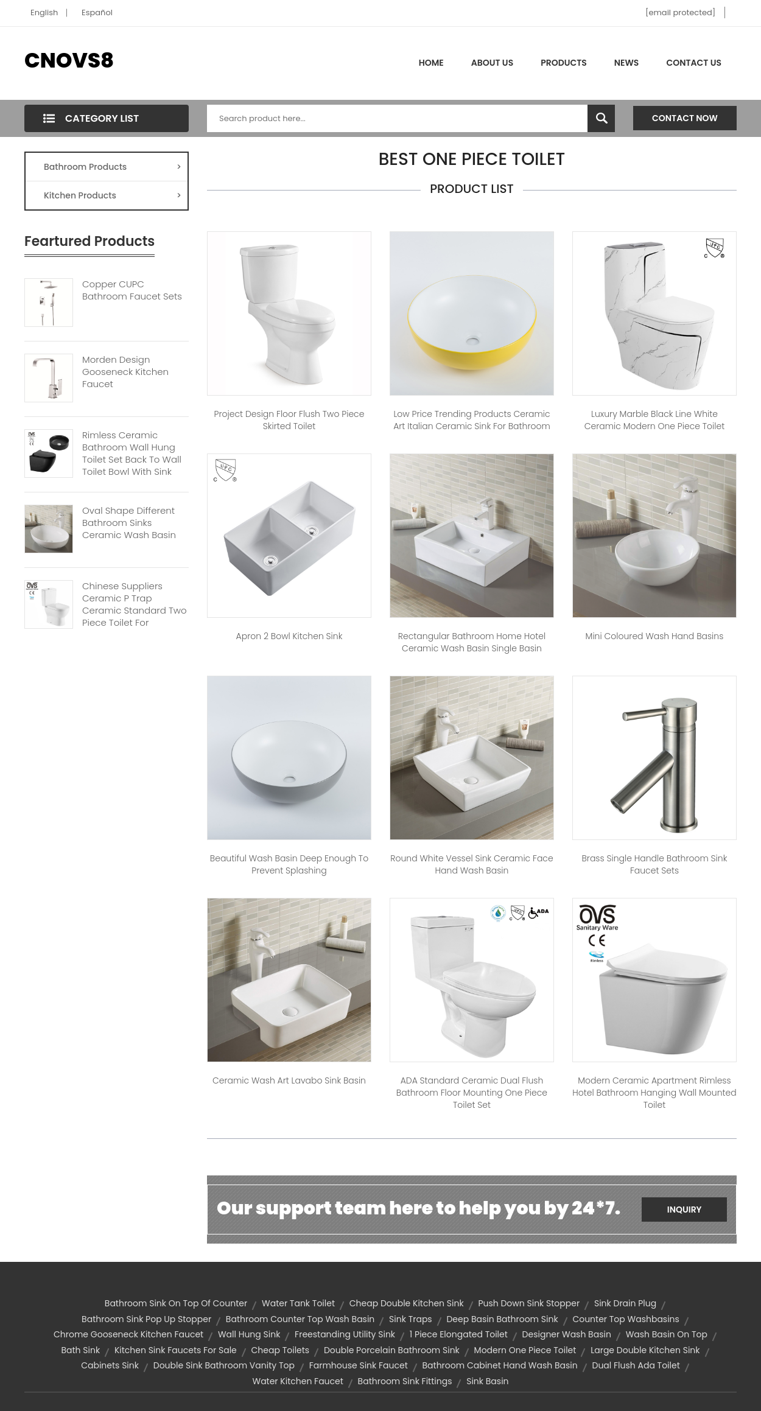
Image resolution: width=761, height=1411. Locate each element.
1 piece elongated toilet (459, 1334)
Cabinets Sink (110, 1365)
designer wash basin (566, 1334)
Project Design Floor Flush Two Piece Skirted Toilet (289, 420)
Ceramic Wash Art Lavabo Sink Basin (289, 1080)
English (44, 12)
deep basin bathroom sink (502, 1319)
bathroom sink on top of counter (176, 1303)
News (626, 63)
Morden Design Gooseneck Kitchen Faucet (125, 372)
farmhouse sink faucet (358, 1365)
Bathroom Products (112, 167)
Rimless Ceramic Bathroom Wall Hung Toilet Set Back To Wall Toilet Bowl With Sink (131, 453)
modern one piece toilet (525, 1350)
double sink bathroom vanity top (224, 1365)
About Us (492, 63)
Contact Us (693, 63)
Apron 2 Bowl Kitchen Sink (289, 636)
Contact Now (685, 118)
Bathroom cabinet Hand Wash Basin (500, 1365)
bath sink (80, 1350)
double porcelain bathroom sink (392, 1350)
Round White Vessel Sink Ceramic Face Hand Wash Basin (471, 864)
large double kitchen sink (645, 1350)
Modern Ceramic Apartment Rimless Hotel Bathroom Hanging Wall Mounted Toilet (654, 1092)
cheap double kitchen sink (406, 1303)
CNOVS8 (69, 60)
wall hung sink (249, 1334)
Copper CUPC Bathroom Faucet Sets (132, 290)
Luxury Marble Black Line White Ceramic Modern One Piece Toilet (654, 420)
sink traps (410, 1319)
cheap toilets (280, 1350)
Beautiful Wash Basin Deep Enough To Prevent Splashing (289, 864)
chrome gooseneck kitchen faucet (128, 1334)
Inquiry (684, 1209)
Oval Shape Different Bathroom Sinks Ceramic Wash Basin (129, 523)
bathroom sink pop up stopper (146, 1319)
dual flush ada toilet (636, 1365)
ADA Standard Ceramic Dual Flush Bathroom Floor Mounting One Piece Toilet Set (471, 1092)
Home (431, 63)
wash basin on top (666, 1334)
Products (564, 63)
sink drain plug (625, 1303)
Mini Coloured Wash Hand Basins (655, 636)
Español (97, 12)
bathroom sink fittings (405, 1381)
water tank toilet (298, 1303)
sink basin (487, 1381)
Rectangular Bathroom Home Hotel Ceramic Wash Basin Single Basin (471, 642)
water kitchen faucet (297, 1381)
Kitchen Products (112, 195)
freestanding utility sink (345, 1334)
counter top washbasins (625, 1319)
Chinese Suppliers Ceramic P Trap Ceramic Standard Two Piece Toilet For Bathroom (134, 610)
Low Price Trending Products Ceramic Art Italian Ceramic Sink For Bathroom (471, 420)
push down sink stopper (529, 1303)
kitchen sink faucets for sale (175, 1350)
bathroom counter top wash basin (300, 1319)
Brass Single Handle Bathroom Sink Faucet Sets (654, 864)
